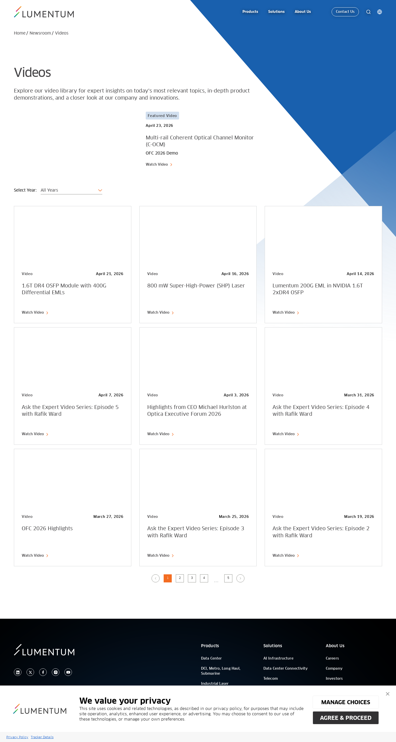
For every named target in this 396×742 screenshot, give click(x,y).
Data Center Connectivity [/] (285, 668)
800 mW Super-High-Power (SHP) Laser (196, 285)
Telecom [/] (270, 678)
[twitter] (30, 672)
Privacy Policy (17, 737)
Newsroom (40, 33)
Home (20, 33)
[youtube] (68, 672)
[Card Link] (138, 139)
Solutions (272, 646)
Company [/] (334, 668)
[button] (388, 694)
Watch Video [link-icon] (159, 164)
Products (210, 646)
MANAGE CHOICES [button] (345, 702)
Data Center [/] (211, 658)
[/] (50, 12)
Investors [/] (334, 678)
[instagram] (55, 672)
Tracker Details (42, 737)
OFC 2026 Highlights (47, 528)
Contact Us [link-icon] (345, 12)
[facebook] (43, 672)
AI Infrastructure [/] (278, 658)
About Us (335, 646)
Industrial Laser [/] (215, 684)
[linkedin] (17, 672)
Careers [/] (332, 658)
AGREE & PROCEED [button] (346, 717)
